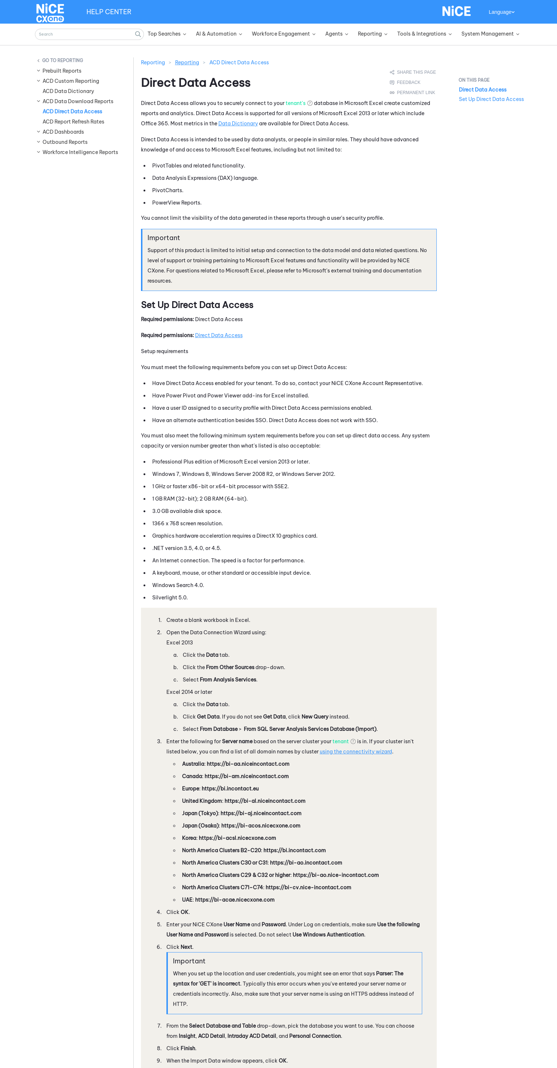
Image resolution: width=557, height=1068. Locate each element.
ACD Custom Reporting (71, 81)
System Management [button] (487, 34)
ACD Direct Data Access (72, 111)
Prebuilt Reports (62, 71)
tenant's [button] (296, 103)
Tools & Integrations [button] (421, 34)
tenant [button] (340, 741)
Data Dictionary (238, 123)
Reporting (70, 60)
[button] (138, 34)
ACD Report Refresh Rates (73, 121)
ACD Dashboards (63, 132)
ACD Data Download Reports (78, 101)
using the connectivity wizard (356, 751)
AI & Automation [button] (216, 34)
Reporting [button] (370, 34)
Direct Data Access (219, 335)
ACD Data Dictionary (68, 91)
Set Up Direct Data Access (491, 99)
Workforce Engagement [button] (281, 34)
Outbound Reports (65, 142)
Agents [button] (334, 34)
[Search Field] (89, 34)
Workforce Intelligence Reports (80, 152)
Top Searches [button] (164, 34)
